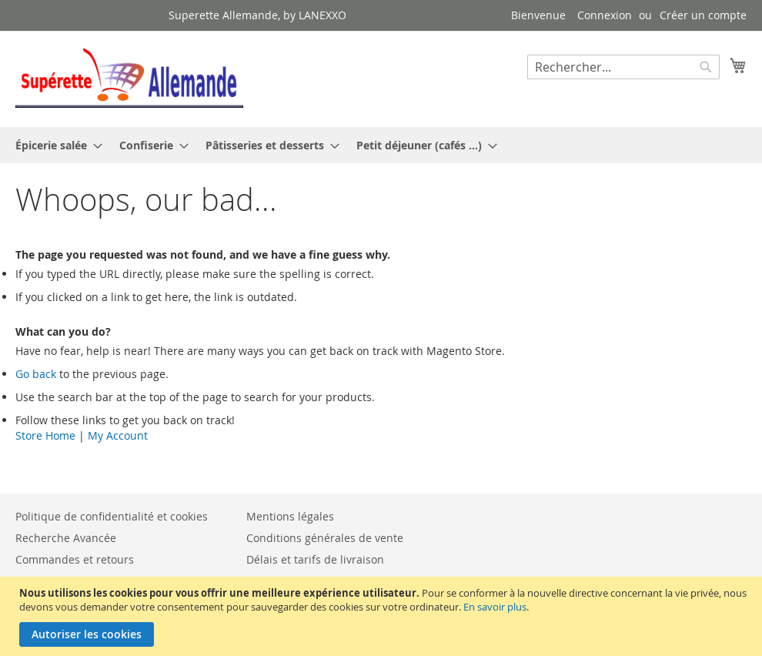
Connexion (604, 15)
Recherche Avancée (65, 537)
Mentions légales (290, 516)
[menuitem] (54, 145)
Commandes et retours (74, 559)
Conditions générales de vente (324, 537)
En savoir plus (494, 607)
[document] (383, 616)
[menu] (381, 145)
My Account (118, 435)
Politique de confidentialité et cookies (111, 516)
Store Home (45, 435)
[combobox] (623, 67)
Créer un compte (703, 15)
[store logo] (129, 78)
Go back (35, 373)
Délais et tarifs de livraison (315, 559)
